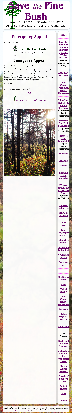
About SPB (63, 326)
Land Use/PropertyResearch (64, 233)
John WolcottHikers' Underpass (63, 300)
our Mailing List (63, 206)
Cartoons (63, 309)
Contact (63, 400)
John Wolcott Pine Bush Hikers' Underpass (63, 87)
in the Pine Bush (63, 190)
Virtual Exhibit (63, 290)
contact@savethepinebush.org (19, 410)
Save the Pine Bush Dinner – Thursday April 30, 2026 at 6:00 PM (63, 50)
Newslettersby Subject (63, 248)
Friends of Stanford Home (63, 379)
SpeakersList (63, 263)
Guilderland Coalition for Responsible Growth (64, 356)
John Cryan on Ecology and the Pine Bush (63, 104)
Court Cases (63, 224)
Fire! (63, 284)
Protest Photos (63, 387)
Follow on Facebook (63, 214)
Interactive (63, 240)
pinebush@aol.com (29, 93)
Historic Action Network (63, 369)
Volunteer (63, 161)
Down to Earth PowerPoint (63, 138)
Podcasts (63, 153)
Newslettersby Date (63, 256)
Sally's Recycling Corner (63, 316)
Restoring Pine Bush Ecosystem (63, 123)
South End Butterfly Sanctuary (63, 343)
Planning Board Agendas (63, 175)
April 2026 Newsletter (63, 74)
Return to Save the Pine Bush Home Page (29, 100)
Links (63, 393)
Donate (63, 165)
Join (61, 205)
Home (63, 35)
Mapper (63, 242)
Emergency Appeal (29, 36)
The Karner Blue (63, 278)
